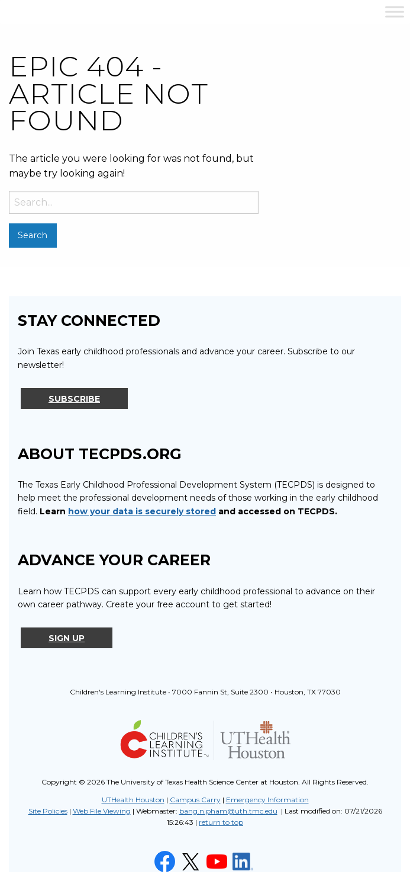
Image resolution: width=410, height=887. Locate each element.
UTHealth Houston (133, 799)
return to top (221, 822)
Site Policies (47, 810)
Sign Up (67, 638)
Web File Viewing (102, 810)
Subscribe (74, 398)
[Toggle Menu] (394, 11)
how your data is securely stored (142, 511)
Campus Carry (195, 799)
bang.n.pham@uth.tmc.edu (228, 810)
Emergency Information (267, 799)
